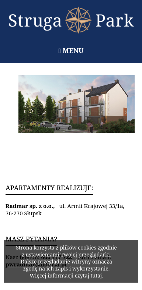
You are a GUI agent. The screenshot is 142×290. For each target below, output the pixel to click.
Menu (71, 50)
